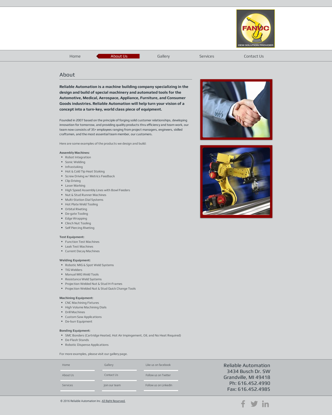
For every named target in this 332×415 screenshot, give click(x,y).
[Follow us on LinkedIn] (159, 385)
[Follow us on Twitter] (158, 375)
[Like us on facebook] (159, 365)
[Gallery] (116, 365)
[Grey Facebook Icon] (243, 404)
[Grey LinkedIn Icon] (265, 404)
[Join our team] (120, 385)
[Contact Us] (116, 375)
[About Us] (75, 375)
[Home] (79, 365)
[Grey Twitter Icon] (254, 404)
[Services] (79, 385)
